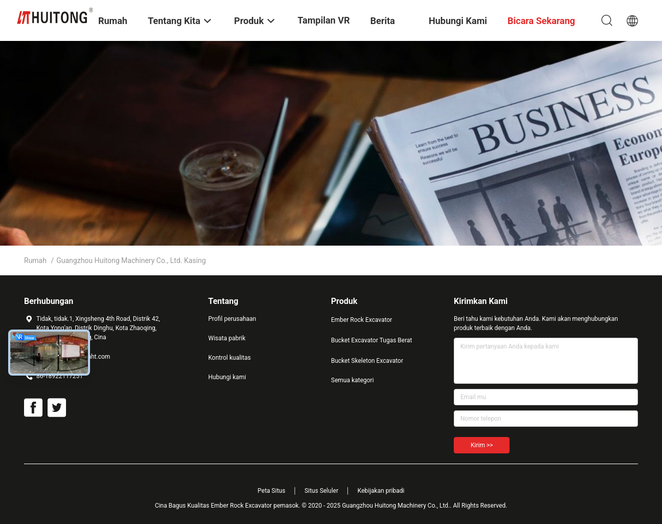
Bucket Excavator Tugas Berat (371, 340)
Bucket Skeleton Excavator (367, 360)
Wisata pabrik (227, 338)
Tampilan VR (324, 20)
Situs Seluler (321, 490)
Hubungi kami (227, 377)
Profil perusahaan (232, 318)
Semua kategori (352, 380)
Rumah (35, 260)
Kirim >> (482, 445)
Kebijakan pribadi (381, 490)
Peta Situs (271, 490)
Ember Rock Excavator (361, 319)
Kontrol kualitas (229, 357)
